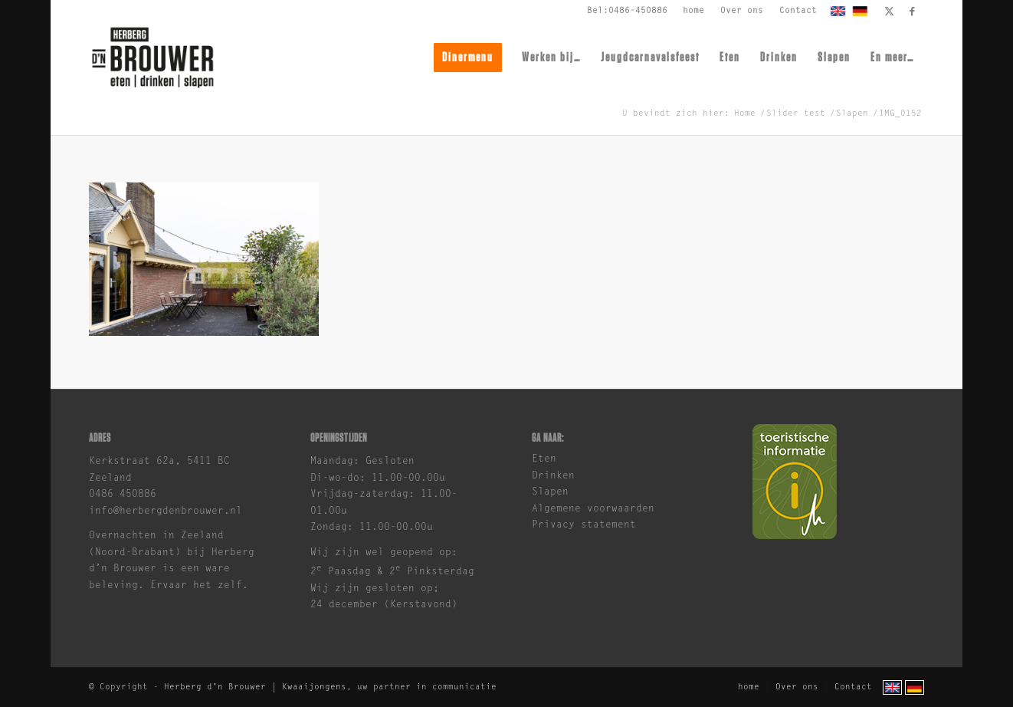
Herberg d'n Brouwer (215, 687)
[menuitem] (694, 11)
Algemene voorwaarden (593, 509)
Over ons (741, 11)
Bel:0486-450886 (627, 11)
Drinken (553, 476)
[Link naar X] (889, 11)
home (693, 11)
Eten (544, 459)
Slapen (550, 492)
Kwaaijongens (314, 687)
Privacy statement (584, 525)
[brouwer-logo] (152, 57)
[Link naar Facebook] (912, 11)
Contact (798, 11)
